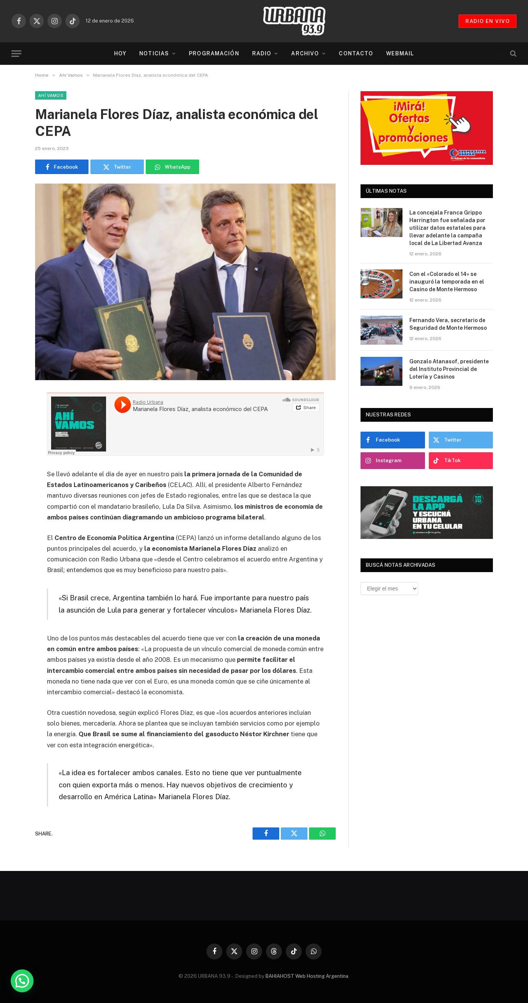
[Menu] (16, 53)
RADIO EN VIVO (487, 21)
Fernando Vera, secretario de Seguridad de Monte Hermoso (448, 324)
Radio (262, 53)
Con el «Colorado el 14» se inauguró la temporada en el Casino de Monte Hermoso (446, 281)
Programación (214, 53)
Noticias (154, 53)
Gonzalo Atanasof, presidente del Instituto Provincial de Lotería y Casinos (449, 369)
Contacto (356, 53)
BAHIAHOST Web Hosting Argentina (307, 976)
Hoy (120, 53)
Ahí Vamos (50, 95)
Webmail (400, 53)
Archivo (305, 53)
